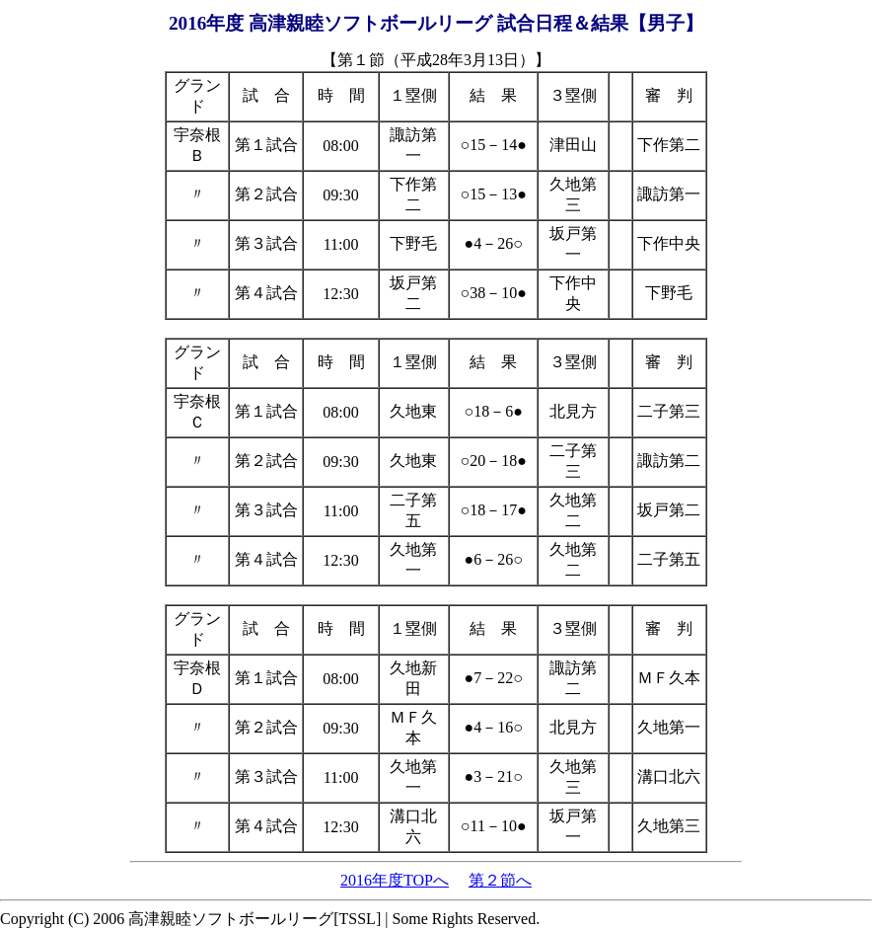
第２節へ (500, 880)
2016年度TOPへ (394, 880)
